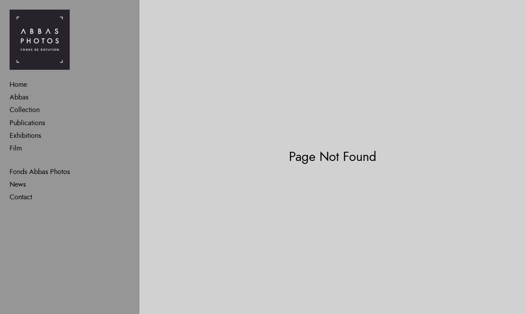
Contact (21, 197)
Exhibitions (25, 135)
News (18, 184)
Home (18, 84)
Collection (25, 110)
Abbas (19, 97)
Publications (27, 123)
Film (16, 148)
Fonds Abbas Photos (40, 172)
